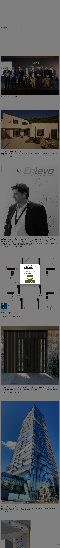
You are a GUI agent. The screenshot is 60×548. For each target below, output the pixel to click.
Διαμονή (30, 278)
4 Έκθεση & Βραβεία (30, 282)
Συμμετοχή (30, 275)
